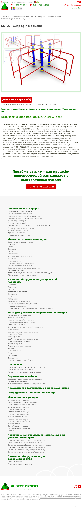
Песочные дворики (16, 270)
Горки (10, 251)
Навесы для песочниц (17, 416)
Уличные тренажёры (17, 221)
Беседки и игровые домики (20, 256)
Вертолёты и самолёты (18, 292)
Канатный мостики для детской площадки (26, 447)
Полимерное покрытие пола (20, 369)
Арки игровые (14, 329)
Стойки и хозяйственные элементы (23, 339)
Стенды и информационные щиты (23, 332)
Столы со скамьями (16, 325)
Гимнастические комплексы (20, 214)
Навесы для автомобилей (19, 421)
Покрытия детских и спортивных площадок (26, 367)
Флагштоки (13, 358)
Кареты (11, 296)
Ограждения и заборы (22, 376)
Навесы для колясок (16, 409)
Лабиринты (13, 299)
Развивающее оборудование (21, 263)
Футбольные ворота (16, 232)
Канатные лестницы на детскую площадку (26, 450)
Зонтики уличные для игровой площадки (25, 327)
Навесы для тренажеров (18, 414)
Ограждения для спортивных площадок (25, 379)
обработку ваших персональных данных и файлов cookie (41, 498)
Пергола (11, 353)
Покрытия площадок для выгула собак (24, 372)
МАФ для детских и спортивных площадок (37, 312)
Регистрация (76, 5)
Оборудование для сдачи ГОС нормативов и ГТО (29, 225)
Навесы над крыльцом (18, 419)
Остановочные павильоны (19, 428)
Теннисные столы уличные (19, 235)
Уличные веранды (15, 344)
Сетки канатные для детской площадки (25, 442)
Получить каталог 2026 (41, 186)
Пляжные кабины (15, 334)
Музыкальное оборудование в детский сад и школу (30, 308)
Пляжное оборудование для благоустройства (27, 457)
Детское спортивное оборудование (46, 17)
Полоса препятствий (17, 223)
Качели (11, 247)
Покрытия (15, 364)
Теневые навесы (15, 261)
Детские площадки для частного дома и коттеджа (30, 273)
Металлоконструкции (23, 397)
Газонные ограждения (17, 381)
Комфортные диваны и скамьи (21, 322)
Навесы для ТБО (15, 423)
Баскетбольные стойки (18, 230)
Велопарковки (14, 336)
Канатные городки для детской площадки (26, 452)
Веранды (12, 258)
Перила (11, 431)
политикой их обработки (30, 499)
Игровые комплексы (17, 306)
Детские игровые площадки (27, 239)
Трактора (12, 289)
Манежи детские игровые (19, 301)
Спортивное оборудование (20, 211)
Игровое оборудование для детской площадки (32, 280)
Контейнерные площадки (19, 426)
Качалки (11, 244)
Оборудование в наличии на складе (31, 392)
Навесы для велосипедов (19, 412)
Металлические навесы (18, 400)
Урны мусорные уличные (19, 341)
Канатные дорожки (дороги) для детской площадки (30, 445)
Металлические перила (18, 407)
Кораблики (12, 294)
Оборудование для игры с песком (23, 275)
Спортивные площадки (19, 17)
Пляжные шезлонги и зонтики (20, 464)
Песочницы (13, 254)
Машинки (12, 284)
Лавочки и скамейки (17, 317)
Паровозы (12, 287)
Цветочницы (13, 355)
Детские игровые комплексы (20, 242)
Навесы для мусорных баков (20, 360)
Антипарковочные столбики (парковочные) (26, 384)
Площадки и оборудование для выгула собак (38, 388)
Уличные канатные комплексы (21, 228)
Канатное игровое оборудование (22, 303)
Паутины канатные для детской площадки (26, 440)
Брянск (5, 2)
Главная (4, 17)
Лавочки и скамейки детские (21, 320)
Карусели (12, 249)
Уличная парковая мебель (19, 315)
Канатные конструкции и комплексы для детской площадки (36, 436)
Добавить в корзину (16, 99)
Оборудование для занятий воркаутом (25, 218)
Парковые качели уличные (19, 346)
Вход (68, 5)
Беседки (11, 348)
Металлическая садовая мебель (22, 402)
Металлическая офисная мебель (22, 404)
